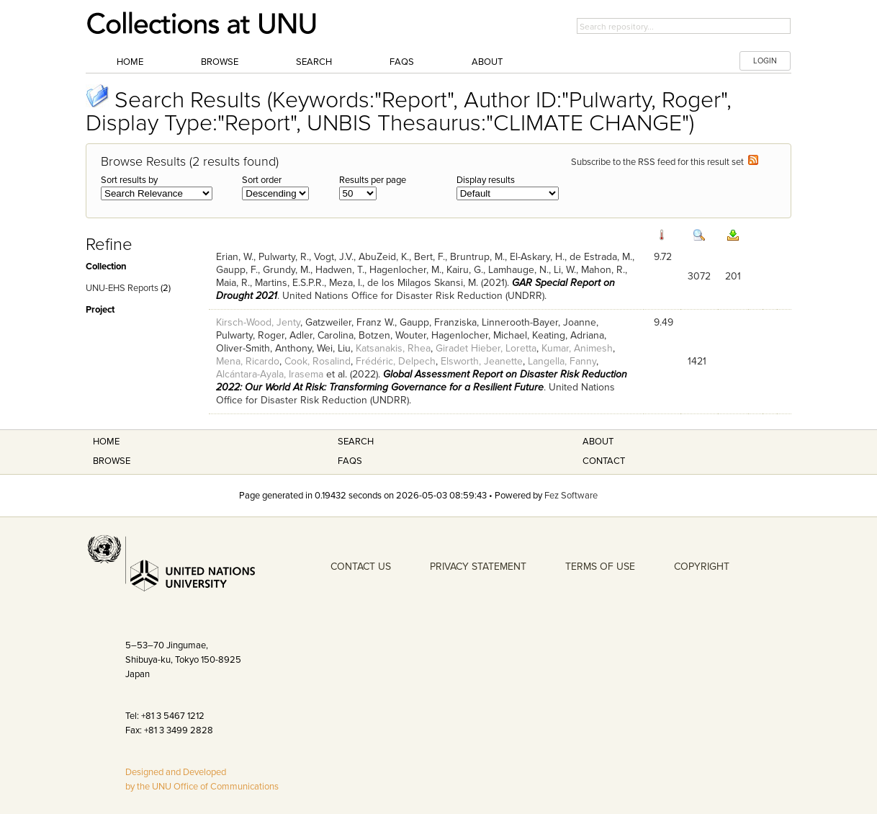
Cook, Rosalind (317, 361)
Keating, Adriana (568, 335)
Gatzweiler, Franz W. (350, 322)
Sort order (262, 180)
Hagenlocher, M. (405, 270)
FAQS (350, 461)
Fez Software (571, 495)
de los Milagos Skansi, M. (422, 283)
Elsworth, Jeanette (482, 361)
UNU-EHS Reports (122, 288)
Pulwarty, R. (283, 257)
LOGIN (765, 61)
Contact (604, 461)
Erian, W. (234, 257)
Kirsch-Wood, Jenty (258, 322)
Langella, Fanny (562, 361)
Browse (219, 62)
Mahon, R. (603, 270)
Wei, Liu (334, 348)
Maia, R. (233, 283)
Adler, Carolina (321, 335)
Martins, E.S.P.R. (289, 283)
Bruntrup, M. (477, 257)
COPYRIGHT (701, 566)
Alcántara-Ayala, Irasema (269, 374)
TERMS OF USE (600, 566)
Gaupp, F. (237, 270)
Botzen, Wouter (392, 335)
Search (314, 62)
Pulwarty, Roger (250, 335)
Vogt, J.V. (334, 257)
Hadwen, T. (339, 270)
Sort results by (129, 180)
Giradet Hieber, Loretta (486, 348)
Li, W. (565, 270)
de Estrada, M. (601, 257)
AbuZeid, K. (384, 257)
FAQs (402, 62)
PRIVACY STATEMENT (478, 566)
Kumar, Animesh (577, 348)
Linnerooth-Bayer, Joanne (539, 322)
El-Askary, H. (537, 257)
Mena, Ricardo (247, 361)
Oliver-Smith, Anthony (264, 348)
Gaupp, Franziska (438, 322)
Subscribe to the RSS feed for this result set (664, 162)
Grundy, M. (286, 270)
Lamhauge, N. (518, 270)
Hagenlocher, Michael (479, 335)
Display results (486, 180)
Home (130, 62)
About (487, 62)
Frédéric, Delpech (396, 361)
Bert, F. (429, 257)
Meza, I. (345, 283)
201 (733, 276)
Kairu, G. (464, 270)
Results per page (372, 180)
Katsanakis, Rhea (393, 348)
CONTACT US (360, 566)
